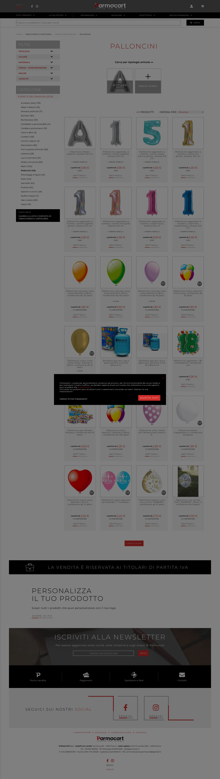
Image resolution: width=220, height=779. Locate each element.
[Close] (163, 378)
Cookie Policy (84, 387)
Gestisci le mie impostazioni (73, 399)
